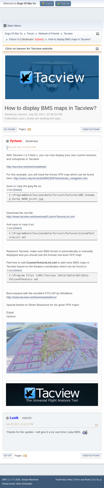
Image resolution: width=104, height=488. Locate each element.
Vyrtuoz (39, 39)
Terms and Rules (82, 479)
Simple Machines (30, 479)
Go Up (7, 455)
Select (17, 189)
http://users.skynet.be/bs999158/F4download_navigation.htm (50, 178)
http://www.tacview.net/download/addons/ (31, 297)
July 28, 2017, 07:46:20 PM (22, 147)
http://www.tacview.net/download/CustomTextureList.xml (40, 216)
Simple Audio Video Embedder (17, 483)
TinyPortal (60, 479)
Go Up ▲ (97, 479)
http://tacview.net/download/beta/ (26, 166)
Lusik (14, 418)
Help (69, 479)
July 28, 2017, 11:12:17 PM (19, 424)
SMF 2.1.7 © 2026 (11, 479)
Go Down (9, 129)
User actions (91, 129)
